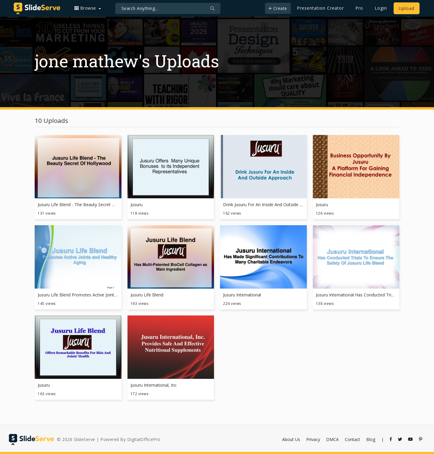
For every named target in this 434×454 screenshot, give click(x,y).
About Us (291, 439)
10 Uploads (51, 120)
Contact (352, 439)
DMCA (332, 439)
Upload (406, 8)
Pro (359, 8)
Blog (370, 439)
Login (381, 8)
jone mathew (86, 61)
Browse (86, 8)
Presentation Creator (320, 8)
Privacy (313, 439)
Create (278, 8)
